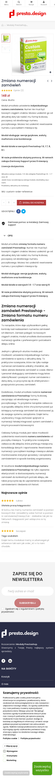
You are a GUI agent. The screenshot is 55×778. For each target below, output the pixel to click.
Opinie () (18, 90)
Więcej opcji (11, 746)
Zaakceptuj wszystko (42, 768)
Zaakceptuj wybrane (16, 772)
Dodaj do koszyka (31, 202)
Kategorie (6, 2)
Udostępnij (18, 211)
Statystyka (12, 755)
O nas (4, 684)
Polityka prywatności (30, 738)
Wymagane (12, 751)
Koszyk (5, 676)
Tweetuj (23, 211)
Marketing (11, 760)
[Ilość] (8, 203)
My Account (44, 2)
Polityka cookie (10, 738)
